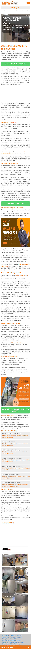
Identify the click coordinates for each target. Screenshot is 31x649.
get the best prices (15, 64)
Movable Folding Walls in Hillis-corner (11, 640)
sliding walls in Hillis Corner (18, 343)
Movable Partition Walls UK (8, 415)
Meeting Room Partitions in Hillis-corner (12, 637)
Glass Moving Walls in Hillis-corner (11, 644)
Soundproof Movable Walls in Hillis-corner (13, 642)
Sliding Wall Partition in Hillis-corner (11, 639)
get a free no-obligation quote (15, 410)
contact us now (15, 203)
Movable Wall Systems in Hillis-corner (12, 635)
